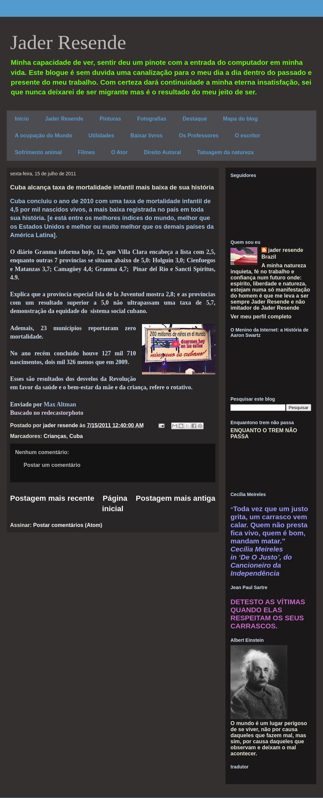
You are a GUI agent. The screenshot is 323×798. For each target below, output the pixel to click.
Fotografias (152, 119)
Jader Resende (68, 42)
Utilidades (101, 135)
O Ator (119, 152)
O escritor (247, 135)
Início (22, 119)
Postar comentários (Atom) (67, 525)
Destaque (195, 119)
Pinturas (110, 119)
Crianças (55, 436)
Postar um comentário (52, 465)
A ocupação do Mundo (43, 135)
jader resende (285, 250)
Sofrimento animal (38, 152)
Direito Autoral (162, 152)
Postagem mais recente (52, 498)
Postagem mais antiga (175, 498)
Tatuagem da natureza (225, 152)
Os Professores (198, 135)
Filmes (86, 152)
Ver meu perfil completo (260, 316)
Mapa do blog (240, 119)
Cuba (76, 436)
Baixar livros (146, 135)
